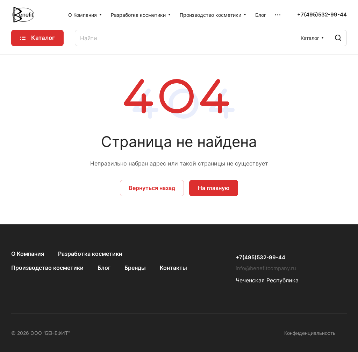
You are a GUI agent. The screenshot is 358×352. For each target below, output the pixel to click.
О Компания (27, 253)
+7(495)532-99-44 (322, 15)
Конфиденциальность (310, 333)
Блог (104, 267)
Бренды (135, 267)
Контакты (173, 267)
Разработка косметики (90, 253)
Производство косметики (47, 267)
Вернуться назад (152, 187)
